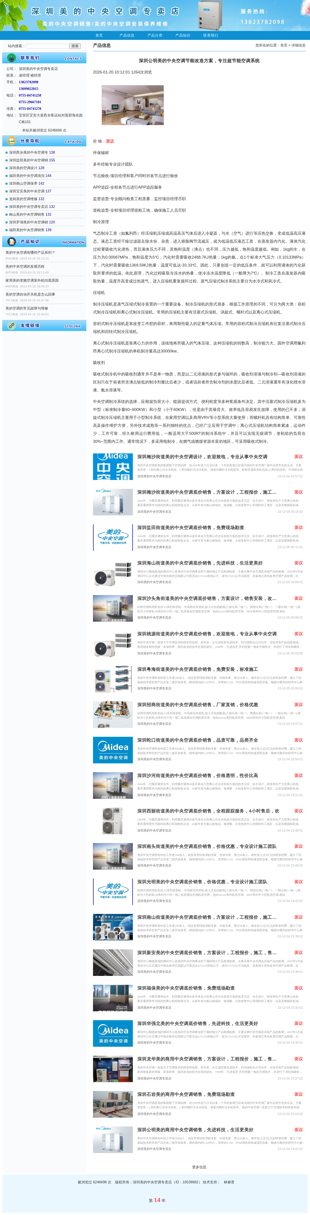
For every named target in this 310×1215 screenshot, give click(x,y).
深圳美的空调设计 (23, 168)
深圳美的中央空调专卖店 (28, 207)
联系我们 (210, 35)
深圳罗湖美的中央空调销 (28, 222)
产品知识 (182, 35)
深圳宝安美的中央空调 (27, 191)
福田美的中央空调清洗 (27, 176)
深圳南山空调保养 (23, 183)
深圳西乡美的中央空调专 (28, 152)
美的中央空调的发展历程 (25, 266)
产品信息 (127, 35)
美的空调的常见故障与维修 (27, 308)
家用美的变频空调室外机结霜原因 (32, 280)
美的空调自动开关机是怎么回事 (30, 294)
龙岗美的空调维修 (23, 199)
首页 (99, 35)
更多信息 (199, 1167)
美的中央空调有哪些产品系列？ (30, 252)
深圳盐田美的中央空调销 (28, 160)
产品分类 (155, 35)
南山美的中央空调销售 (27, 214)
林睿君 (229, 1182)
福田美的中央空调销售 (27, 230)
